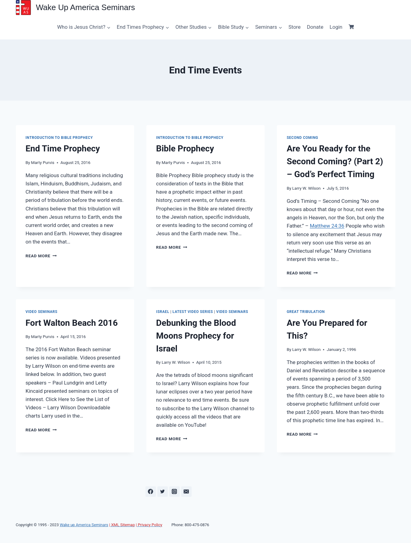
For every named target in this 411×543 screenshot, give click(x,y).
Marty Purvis (42, 162)
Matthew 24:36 (327, 226)
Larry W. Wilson (306, 188)
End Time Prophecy (63, 148)
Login (336, 27)
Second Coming (302, 138)
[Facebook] (150, 491)
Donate (315, 27)
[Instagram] (174, 491)
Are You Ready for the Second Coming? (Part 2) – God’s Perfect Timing (335, 161)
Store (294, 27)
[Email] (186, 491)
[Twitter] (162, 491)
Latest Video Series (193, 312)
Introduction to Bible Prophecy (59, 138)
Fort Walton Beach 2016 (72, 323)
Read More (41, 255)
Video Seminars (41, 312)
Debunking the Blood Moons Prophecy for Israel (196, 336)
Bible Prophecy (185, 148)
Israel (162, 312)
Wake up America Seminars (84, 525)
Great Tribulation (306, 312)
